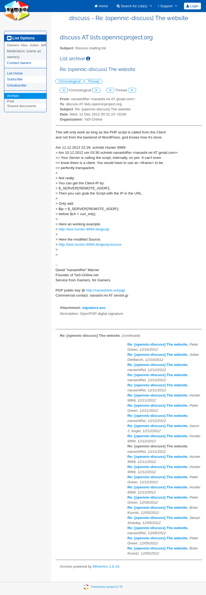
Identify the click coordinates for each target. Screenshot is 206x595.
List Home (15, 73)
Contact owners (19, 63)
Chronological (69, 81)
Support (165, 6)
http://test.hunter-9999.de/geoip (84, 229)
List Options (21, 38)
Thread (93, 81)
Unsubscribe (16, 85)
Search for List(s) (132, 6)
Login (192, 6)
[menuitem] (101, 6)
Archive (13, 96)
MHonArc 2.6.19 (106, 566)
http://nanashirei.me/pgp (105, 290)
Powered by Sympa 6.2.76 (106, 586)
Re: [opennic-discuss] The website (157, 344)
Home (101, 6)
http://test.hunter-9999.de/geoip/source (90, 244)
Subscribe (15, 79)
